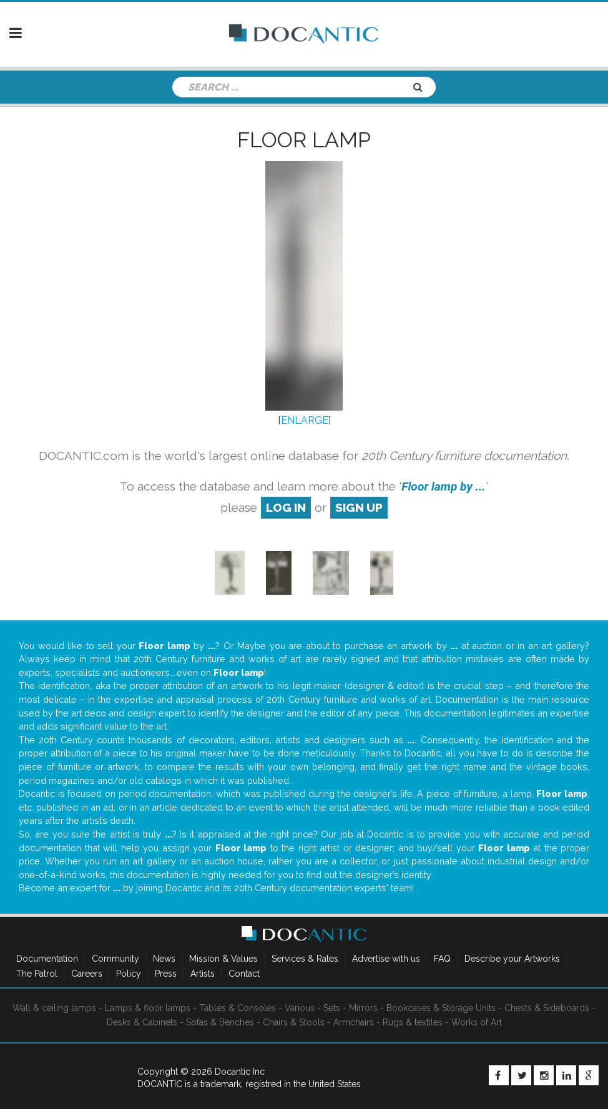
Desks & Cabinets (142, 1022)
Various (300, 1008)
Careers (86, 974)
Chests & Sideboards (546, 1008)
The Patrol (36, 974)
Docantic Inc (240, 1072)
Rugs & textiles (413, 1022)
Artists (202, 974)
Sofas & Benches (220, 1022)
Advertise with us (386, 959)
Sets (331, 1008)
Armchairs (353, 1022)
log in (286, 507)
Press (166, 974)
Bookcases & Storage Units (441, 1008)
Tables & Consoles (237, 1008)
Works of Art (476, 1022)
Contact (244, 974)
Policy (128, 974)
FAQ (442, 959)
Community (115, 959)
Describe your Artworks (512, 959)
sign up (359, 507)
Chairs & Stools (294, 1022)
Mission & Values (223, 959)
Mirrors (363, 1008)
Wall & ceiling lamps (54, 1008)
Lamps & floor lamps (147, 1008)
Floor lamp (304, 139)
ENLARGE (304, 420)
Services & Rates (305, 959)
